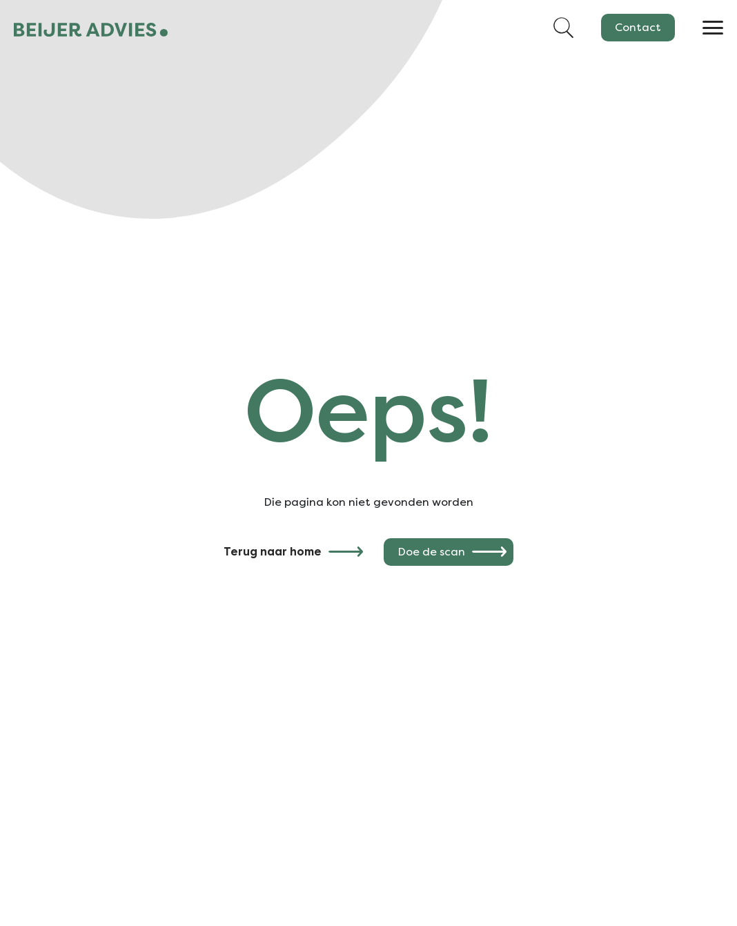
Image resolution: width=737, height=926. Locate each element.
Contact (638, 27)
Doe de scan (431, 551)
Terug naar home (273, 551)
